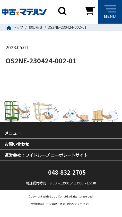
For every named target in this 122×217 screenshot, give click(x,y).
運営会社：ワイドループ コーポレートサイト (46, 155)
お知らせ (35, 27)
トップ (18, 27)
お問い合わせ (17, 144)
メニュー (13, 133)
